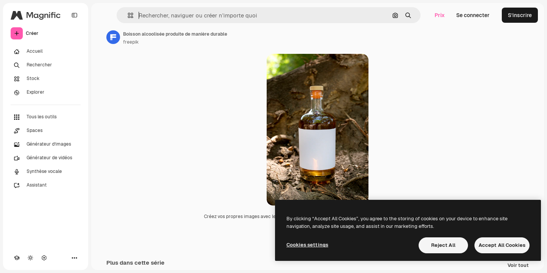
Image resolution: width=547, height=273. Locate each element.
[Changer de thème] (30, 258)
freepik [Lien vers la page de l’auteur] (131, 42)
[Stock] (46, 79)
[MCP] (44, 258)
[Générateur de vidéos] (46, 158)
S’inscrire (520, 15)
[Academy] (17, 258)
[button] (127, 15)
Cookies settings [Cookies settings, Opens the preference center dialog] (307, 245)
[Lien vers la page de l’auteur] (113, 37)
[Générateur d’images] (46, 144)
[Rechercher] (46, 65)
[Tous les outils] (46, 117)
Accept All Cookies (502, 245)
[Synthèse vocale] (46, 172)
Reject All (443, 245)
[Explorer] (46, 92)
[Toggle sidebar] (74, 15)
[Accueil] (46, 52)
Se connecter (473, 15)
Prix (440, 15)
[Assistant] (46, 185)
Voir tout (518, 265)
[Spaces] (46, 131)
